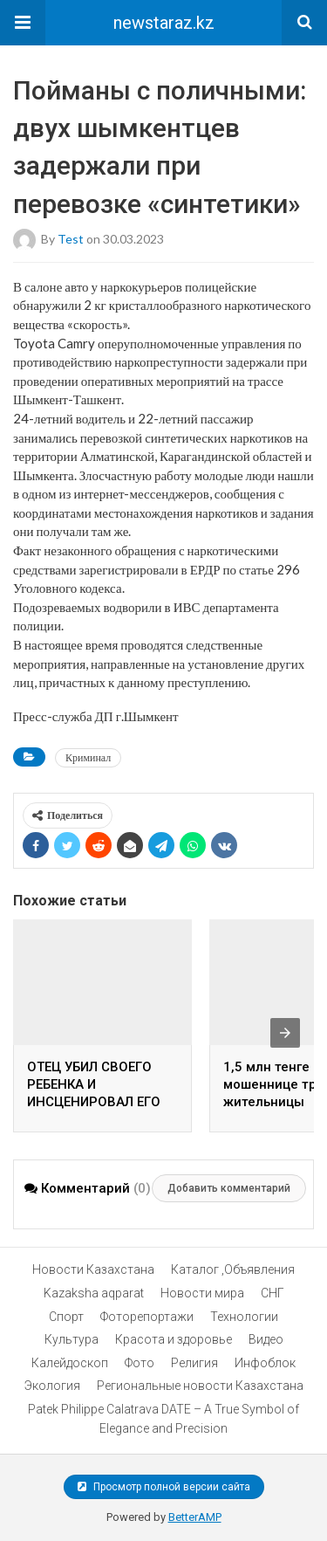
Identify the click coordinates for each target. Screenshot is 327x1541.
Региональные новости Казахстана (200, 1386)
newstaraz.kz (164, 22)
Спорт (66, 1317)
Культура (71, 1339)
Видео (266, 1339)
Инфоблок (265, 1363)
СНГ (272, 1293)
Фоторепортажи (147, 1317)
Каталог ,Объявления (233, 1269)
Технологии (244, 1317)
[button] (22, 22)
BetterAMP (194, 1517)
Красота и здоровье (173, 1339)
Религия (194, 1363)
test (71, 237)
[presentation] (285, 1033)
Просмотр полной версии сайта (164, 1487)
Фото (139, 1363)
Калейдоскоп (69, 1363)
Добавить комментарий (228, 1188)
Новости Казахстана (93, 1269)
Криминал (88, 757)
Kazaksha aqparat (94, 1293)
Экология (52, 1386)
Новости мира (202, 1293)
